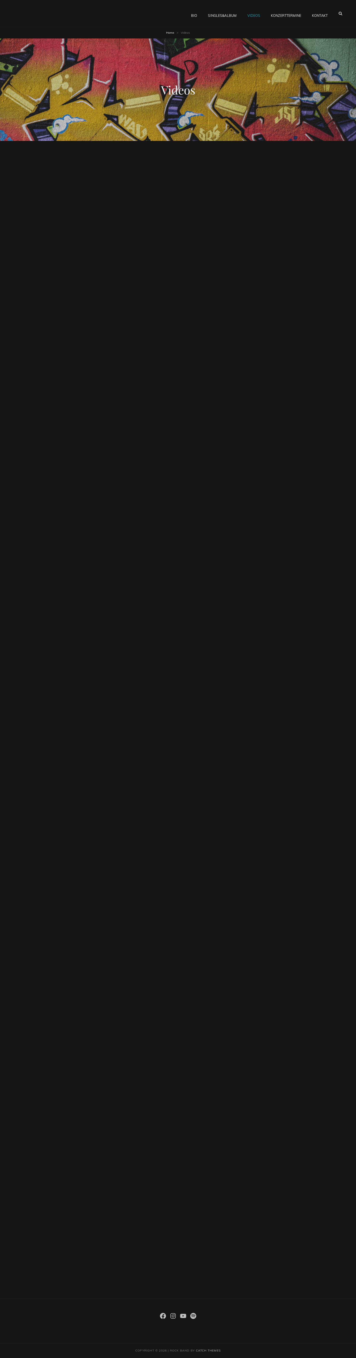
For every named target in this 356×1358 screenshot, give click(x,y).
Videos (253, 13)
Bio (194, 13)
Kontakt (320, 13)
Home (170, 32)
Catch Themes (208, 1350)
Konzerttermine (286, 13)
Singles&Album (222, 13)
